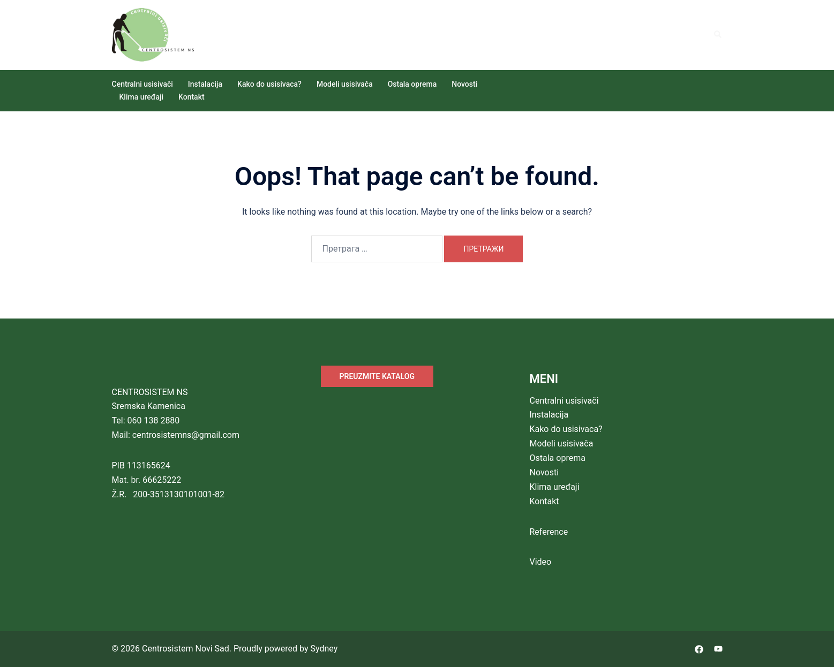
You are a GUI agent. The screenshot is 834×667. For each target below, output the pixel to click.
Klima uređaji (141, 97)
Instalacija (205, 84)
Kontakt (191, 97)
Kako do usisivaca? (269, 84)
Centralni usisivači (142, 84)
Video (541, 562)
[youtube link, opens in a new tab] (718, 648)
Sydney (323, 648)
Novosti (464, 84)
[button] (718, 35)
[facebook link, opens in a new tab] (699, 648)
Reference (549, 532)
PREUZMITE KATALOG (377, 376)
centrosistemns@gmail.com (185, 435)
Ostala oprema (412, 84)
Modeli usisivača (345, 84)
